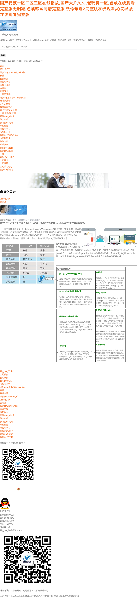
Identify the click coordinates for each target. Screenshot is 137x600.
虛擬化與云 (22, 220)
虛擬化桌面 (34, 220)
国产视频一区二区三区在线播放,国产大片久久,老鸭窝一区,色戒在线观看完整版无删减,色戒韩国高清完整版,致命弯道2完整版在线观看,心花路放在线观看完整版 (67, 9)
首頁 (14, 220)
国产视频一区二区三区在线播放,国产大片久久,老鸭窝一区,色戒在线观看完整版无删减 (39, 596)
